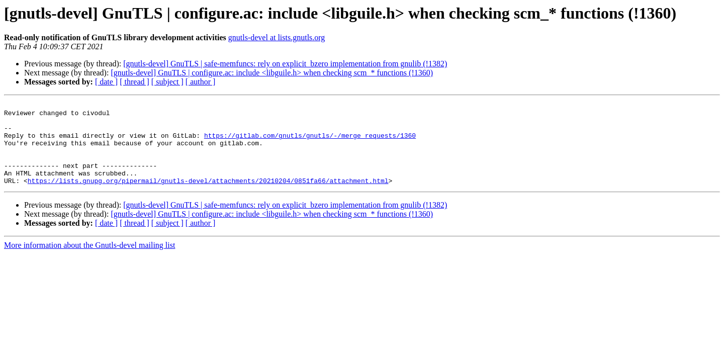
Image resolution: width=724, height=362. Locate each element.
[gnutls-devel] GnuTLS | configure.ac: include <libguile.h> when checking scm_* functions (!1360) (272, 72)
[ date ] (106, 81)
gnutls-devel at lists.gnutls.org (276, 37)
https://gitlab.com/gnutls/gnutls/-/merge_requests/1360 (310, 142)
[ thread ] (134, 81)
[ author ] (201, 81)
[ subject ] (167, 81)
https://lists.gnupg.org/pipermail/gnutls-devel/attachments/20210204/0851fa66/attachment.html (208, 197)
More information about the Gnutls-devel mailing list (89, 261)
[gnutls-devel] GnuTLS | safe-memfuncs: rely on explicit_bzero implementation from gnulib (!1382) (285, 63)
